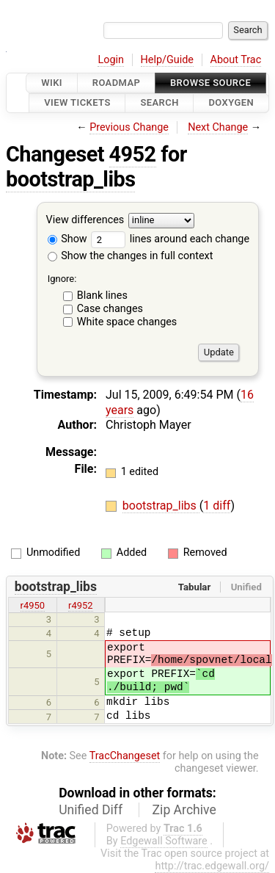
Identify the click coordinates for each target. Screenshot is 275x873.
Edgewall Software (164, 841)
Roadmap (116, 82)
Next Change (218, 127)
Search (159, 103)
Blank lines (102, 295)
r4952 (80, 605)
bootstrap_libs (70, 179)
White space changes (127, 322)
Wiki (51, 82)
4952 (132, 154)
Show (67, 239)
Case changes (110, 309)
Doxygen (231, 103)
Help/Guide (167, 60)
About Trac (236, 60)
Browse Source (210, 82)
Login (111, 60)
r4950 (33, 605)
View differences (85, 220)
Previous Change (129, 127)
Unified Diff (90, 810)
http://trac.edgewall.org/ (212, 866)
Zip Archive (184, 810)
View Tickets (77, 103)
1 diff (216, 505)
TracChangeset (125, 756)
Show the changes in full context (130, 256)
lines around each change (170, 239)
